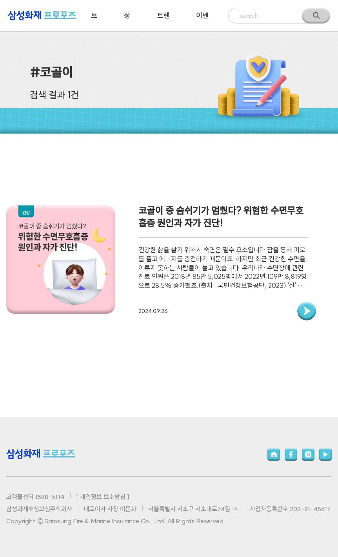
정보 (127, 21)
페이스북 (291, 454)
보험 (94, 21)
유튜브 (325, 454)
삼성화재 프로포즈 (42, 15)
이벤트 (202, 21)
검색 (316, 16)
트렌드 (163, 21)
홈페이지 (273, 454)
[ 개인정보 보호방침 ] (102, 497)
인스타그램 (308, 454)
